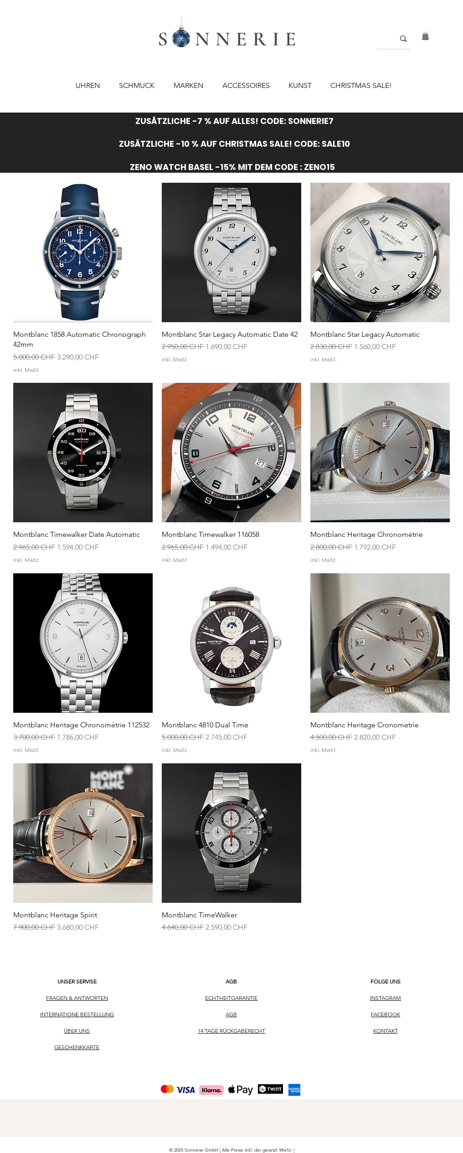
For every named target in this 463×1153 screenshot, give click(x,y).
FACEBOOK (385, 1014)
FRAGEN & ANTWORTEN (77, 997)
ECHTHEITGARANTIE (231, 997)
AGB (231, 981)
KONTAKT (385, 1030)
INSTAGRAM (385, 997)
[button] (425, 36)
